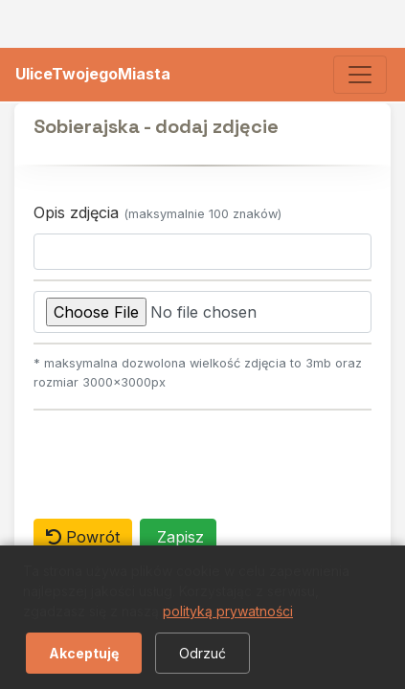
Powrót (83, 536)
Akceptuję (84, 653)
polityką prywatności (228, 611)
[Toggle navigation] (360, 75)
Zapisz (178, 536)
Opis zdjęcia (157, 212)
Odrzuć (202, 653)
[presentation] (179, 457)
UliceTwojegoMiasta (92, 73)
